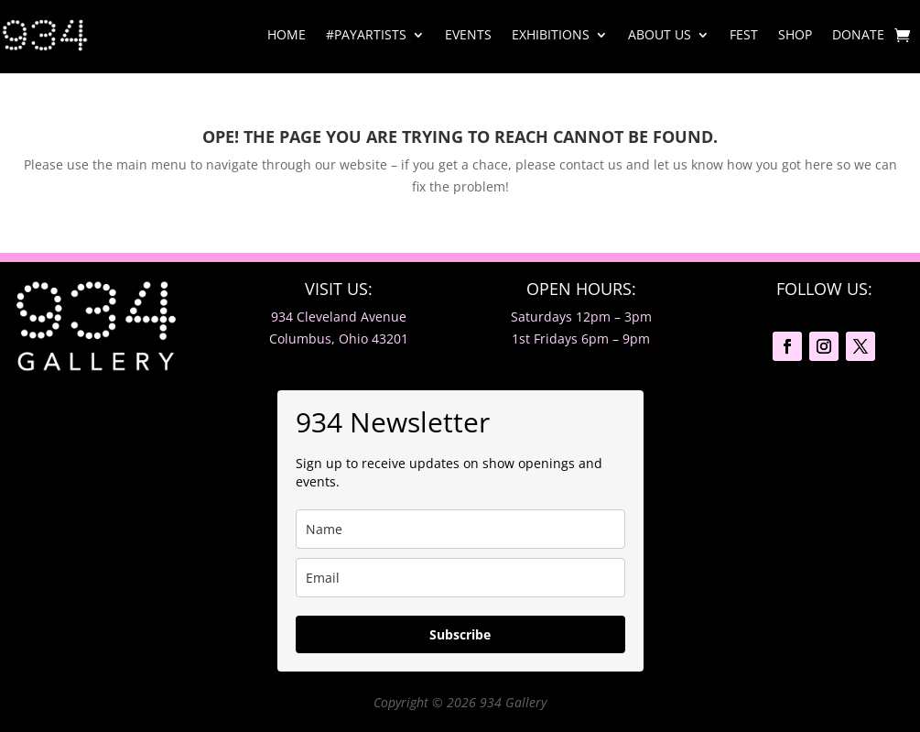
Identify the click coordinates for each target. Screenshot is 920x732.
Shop (795, 34)
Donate (858, 34)
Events (468, 34)
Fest (744, 34)
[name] (460, 529)
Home (286, 34)
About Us (659, 34)
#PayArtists (366, 34)
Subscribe (460, 634)
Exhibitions (551, 34)
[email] (460, 577)
